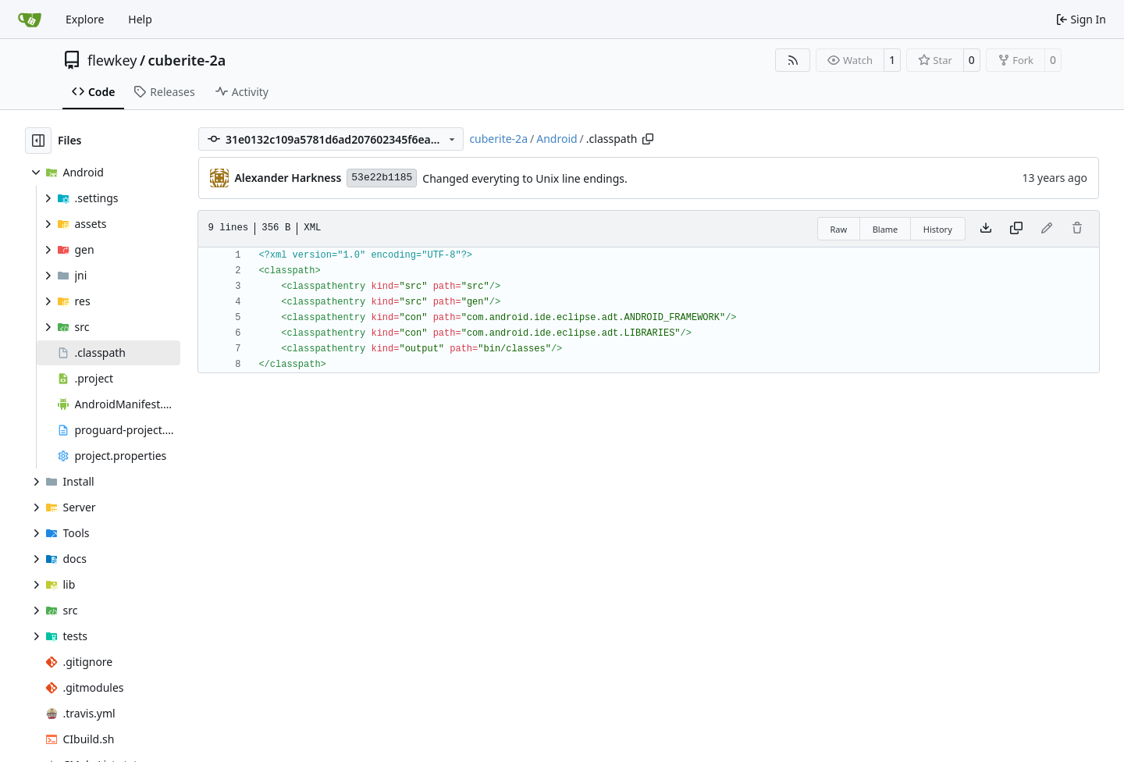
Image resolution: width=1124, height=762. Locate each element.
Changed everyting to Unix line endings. (525, 178)
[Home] (30, 19)
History (937, 229)
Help (140, 19)
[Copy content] (1016, 228)
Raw (839, 229)
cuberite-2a (187, 60)
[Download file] (985, 228)
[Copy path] (647, 139)
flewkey (112, 60)
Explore (85, 19)
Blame (885, 229)
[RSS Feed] (793, 60)
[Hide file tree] (38, 140)
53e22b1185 (381, 177)
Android (556, 138)
